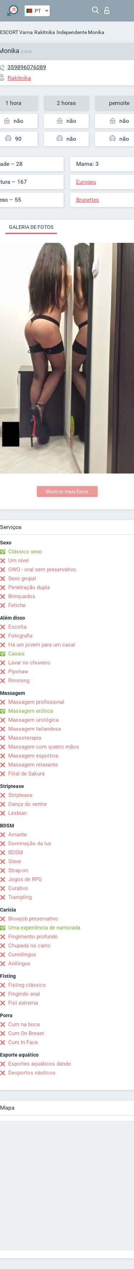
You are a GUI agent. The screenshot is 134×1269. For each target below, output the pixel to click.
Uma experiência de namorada (44, 927)
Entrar (106, 10)
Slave (14, 861)
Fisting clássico (27, 985)
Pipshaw (18, 671)
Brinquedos (21, 596)
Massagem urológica (33, 720)
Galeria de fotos (31, 227)
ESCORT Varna (16, 32)
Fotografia (20, 636)
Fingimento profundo (33, 936)
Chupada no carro (29, 945)
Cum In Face (23, 1042)
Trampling (20, 897)
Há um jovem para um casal (41, 644)
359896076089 (27, 67)
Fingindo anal (24, 994)
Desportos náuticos (31, 1072)
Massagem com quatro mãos (43, 747)
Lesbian (17, 813)
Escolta (17, 627)
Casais (16, 653)
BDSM (15, 852)
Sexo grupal (22, 578)
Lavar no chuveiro (29, 662)
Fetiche (17, 605)
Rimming (18, 680)
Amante (17, 834)
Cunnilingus (22, 954)
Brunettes (87, 200)
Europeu (86, 182)
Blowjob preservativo (33, 918)
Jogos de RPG (25, 879)
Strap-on (18, 870)
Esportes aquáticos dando (39, 1064)
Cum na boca (24, 1024)
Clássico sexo (25, 551)
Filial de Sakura (26, 773)
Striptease (20, 795)
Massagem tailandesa (34, 729)
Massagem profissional (36, 702)
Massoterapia (24, 738)
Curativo (18, 888)
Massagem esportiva (33, 756)
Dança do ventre (27, 804)
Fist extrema (23, 1003)
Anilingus (19, 963)
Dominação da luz (29, 843)
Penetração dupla (29, 587)
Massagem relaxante (33, 764)
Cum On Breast (26, 1033)
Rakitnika (44, 32)
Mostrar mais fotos (67, 491)
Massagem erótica (30, 711)
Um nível (18, 560)
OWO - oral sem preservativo (42, 569)
